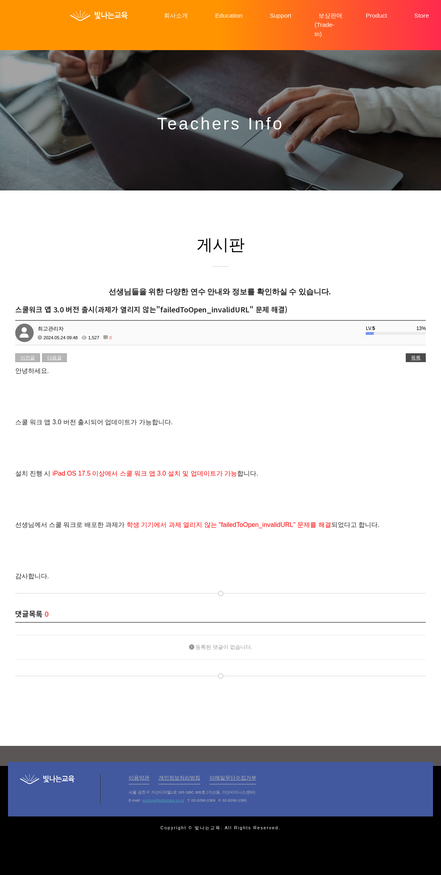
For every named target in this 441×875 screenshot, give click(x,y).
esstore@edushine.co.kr (163, 800)
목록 (416, 358)
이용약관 (139, 778)
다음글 (54, 358)
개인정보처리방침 (179, 778)
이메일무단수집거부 (232, 778)
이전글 (27, 358)
